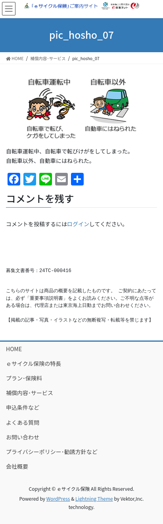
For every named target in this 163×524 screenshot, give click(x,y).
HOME (14, 349)
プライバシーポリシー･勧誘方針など (52, 452)
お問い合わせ (22, 437)
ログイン (78, 224)
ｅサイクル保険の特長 (33, 363)
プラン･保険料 (24, 378)
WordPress (58, 498)
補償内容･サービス (29, 393)
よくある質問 (22, 422)
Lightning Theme (94, 498)
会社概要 (17, 466)
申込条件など (22, 407)
